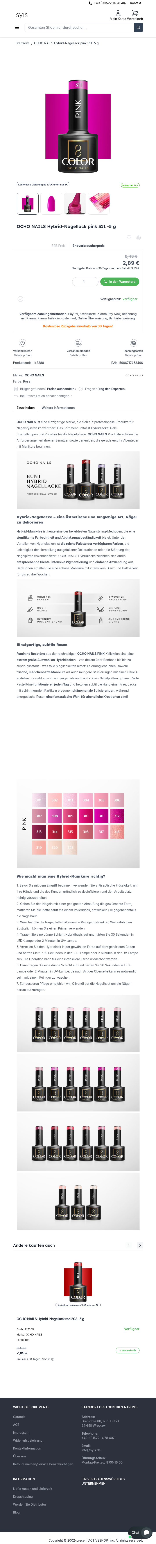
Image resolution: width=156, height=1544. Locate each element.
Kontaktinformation (27, 1448)
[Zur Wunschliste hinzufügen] (129, 237)
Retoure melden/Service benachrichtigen (43, 1464)
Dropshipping (23, 1496)
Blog (16, 1512)
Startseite (23, 43)
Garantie (19, 1417)
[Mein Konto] (118, 15)
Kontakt (135, 3)
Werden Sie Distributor (29, 1504)
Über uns (20, 1456)
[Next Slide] (140, 1245)
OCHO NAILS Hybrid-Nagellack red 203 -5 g (50, 1319)
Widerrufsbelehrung (28, 1440)
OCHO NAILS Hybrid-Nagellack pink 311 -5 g (66, 43)
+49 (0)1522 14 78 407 (110, 3)
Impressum (21, 1432)
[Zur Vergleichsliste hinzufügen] (138, 237)
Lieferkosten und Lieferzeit (32, 1489)
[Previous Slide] (129, 1245)
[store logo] (31, 15)
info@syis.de (91, 1450)
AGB (16, 1424)
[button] (140, 1532)
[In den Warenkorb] (128, 1350)
